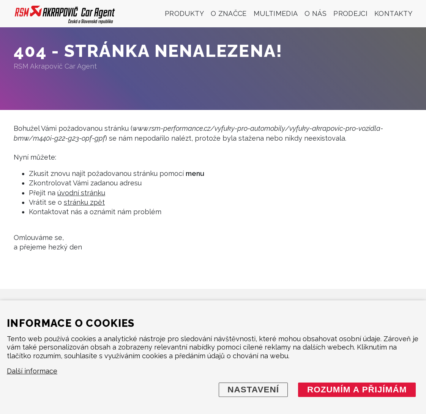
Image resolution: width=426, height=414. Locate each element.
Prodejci (350, 13)
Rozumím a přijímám (357, 389)
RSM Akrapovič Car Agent (55, 66)
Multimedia (276, 13)
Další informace (32, 371)
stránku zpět (84, 202)
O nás (316, 13)
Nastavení (253, 389)
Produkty (184, 13)
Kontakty (393, 13)
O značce (229, 13)
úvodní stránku (81, 193)
